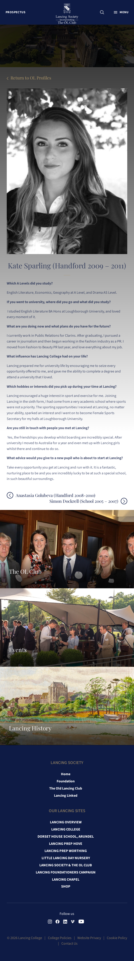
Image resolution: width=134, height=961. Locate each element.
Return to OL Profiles (31, 78)
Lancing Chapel (65, 879)
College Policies (59, 937)
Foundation (66, 781)
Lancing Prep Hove (65, 843)
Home (65, 774)
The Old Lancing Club (65, 788)
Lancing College (65, 829)
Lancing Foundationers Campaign (66, 872)
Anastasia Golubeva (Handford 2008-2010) (55, 495)
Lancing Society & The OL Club (65, 865)
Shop (65, 886)
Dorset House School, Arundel (66, 836)
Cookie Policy (117, 937)
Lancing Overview (66, 822)
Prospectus (15, 12)
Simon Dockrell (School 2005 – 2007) (83, 501)
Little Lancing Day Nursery (66, 858)
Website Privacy (89, 937)
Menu (124, 12)
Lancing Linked (65, 795)
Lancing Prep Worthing (66, 850)
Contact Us (69, 943)
